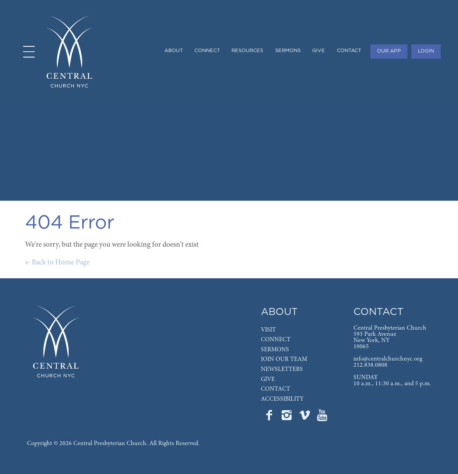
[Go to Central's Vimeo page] (305, 418)
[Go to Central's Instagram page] (287, 418)
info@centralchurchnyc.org (387, 359)
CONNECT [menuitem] (207, 50)
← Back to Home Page (57, 262)
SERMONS (275, 350)
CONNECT (276, 340)
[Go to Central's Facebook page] (270, 418)
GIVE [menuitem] (318, 50)
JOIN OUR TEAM (284, 359)
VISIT (268, 330)
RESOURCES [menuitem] (247, 50)
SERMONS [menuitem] (288, 50)
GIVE (268, 379)
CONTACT (275, 389)
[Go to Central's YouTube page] (322, 418)
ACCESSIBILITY (282, 399)
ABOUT (279, 312)
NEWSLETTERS (282, 369)
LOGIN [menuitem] (426, 51)
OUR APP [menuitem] (389, 51)
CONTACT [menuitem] (349, 50)
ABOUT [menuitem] (173, 50)
